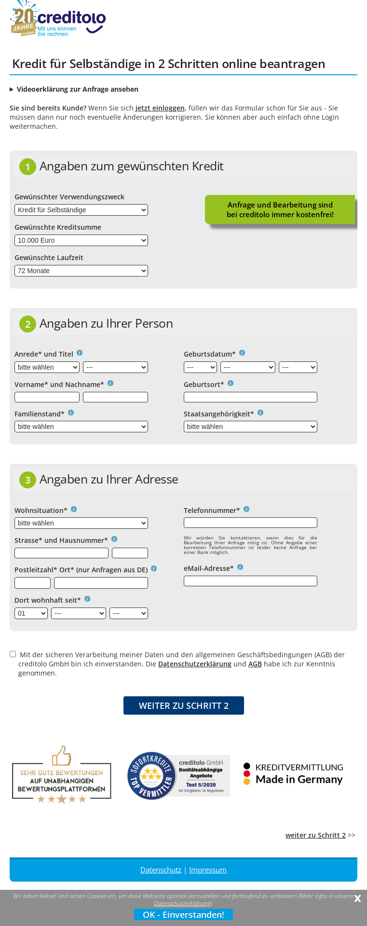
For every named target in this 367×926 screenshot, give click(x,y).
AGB (255, 663)
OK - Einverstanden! (183, 914)
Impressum (208, 869)
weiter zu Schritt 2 (315, 835)
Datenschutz (160, 869)
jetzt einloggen (160, 107)
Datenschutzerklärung (194, 663)
